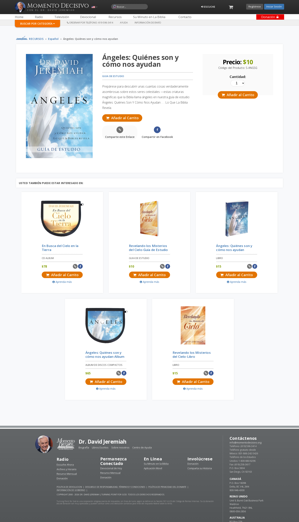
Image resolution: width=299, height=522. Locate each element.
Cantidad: (240, 78)
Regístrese (254, 6)
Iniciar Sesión (274, 6)
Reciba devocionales (149, 514)
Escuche (208, 6)
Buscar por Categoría (37, 23)
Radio (63, 355)
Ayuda (124, 22)
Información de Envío (148, 22)
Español (53, 39)
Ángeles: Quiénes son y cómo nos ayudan (90, 39)
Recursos (36, 39)
